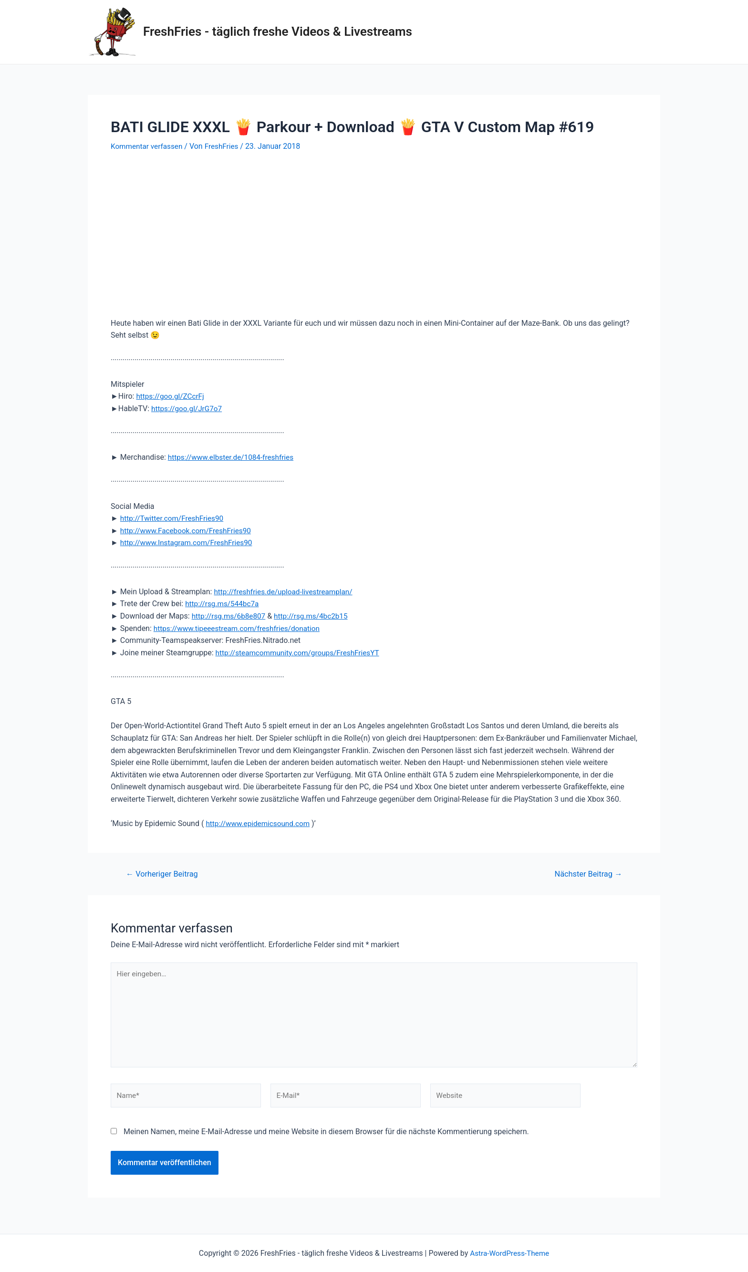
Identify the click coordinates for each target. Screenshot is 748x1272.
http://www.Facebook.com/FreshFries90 (188, 530)
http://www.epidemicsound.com (260, 823)
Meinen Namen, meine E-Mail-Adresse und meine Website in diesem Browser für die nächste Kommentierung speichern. (326, 1137)
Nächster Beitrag (586, 874)
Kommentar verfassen (148, 146)
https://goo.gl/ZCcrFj (171, 396)
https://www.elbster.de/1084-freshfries (234, 457)
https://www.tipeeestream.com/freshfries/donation (240, 628)
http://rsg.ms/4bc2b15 (315, 615)
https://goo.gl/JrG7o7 (188, 408)
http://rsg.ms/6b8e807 (230, 615)
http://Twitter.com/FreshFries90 (174, 518)
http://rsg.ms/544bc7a (223, 603)
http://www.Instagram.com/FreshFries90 (189, 542)
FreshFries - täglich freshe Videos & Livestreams (277, 31)
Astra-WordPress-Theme (509, 1253)
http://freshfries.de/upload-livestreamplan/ (286, 591)
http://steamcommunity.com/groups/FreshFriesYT (301, 652)
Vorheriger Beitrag (164, 874)
